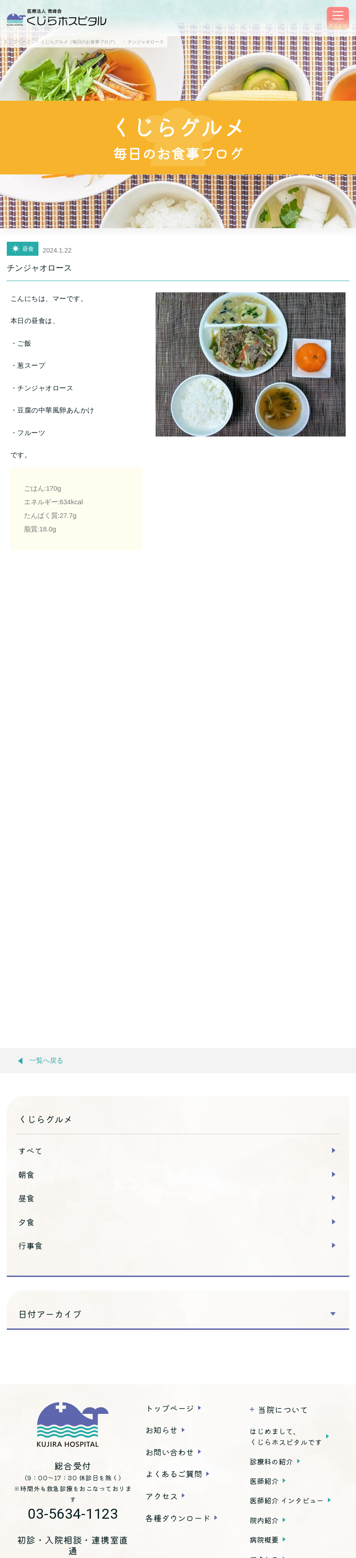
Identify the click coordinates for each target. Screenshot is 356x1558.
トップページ (169, 1408)
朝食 (26, 1174)
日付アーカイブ (49, 1314)
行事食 (30, 1245)
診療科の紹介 (271, 1461)
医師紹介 (264, 1480)
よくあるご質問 (173, 1473)
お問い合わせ (169, 1452)
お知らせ (161, 1430)
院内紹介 (264, 1520)
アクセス (161, 1496)
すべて (30, 1150)
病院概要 (264, 1539)
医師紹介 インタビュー (287, 1500)
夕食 (26, 1222)
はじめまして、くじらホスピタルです (286, 1436)
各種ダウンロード (177, 1518)
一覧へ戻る (40, 1061)
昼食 (26, 1198)
